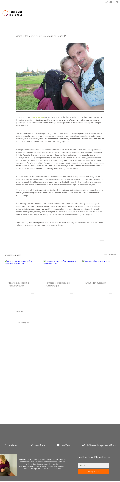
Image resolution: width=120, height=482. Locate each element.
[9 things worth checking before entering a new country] (21, 269)
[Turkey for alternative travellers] (98, 269)
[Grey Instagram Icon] (117, 2)
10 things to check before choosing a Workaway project (58, 284)
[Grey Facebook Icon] (113, 2)
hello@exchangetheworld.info (101, 445)
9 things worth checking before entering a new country (18, 284)
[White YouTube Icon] (58, 444)
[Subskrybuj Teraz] (93, 471)
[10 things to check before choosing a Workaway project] (60, 269)
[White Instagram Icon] (31, 445)
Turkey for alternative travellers (95, 282)
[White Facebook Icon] (5, 445)
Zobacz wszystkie (109, 254)
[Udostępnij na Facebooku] (17, 233)
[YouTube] (110, 2)
